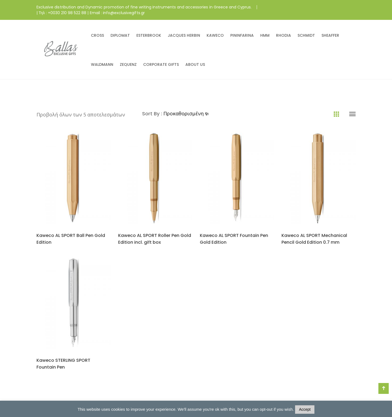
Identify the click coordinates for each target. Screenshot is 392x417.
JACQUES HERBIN (184, 35)
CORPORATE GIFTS (161, 64)
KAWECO (215, 35)
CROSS (97, 35)
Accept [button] (305, 409)
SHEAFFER (330, 35)
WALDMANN (102, 64)
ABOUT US (195, 64)
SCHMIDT (306, 35)
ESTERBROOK (148, 35)
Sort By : (152, 113)
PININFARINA (242, 35)
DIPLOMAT (120, 35)
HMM (265, 35)
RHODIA (283, 35)
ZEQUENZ (128, 64)
